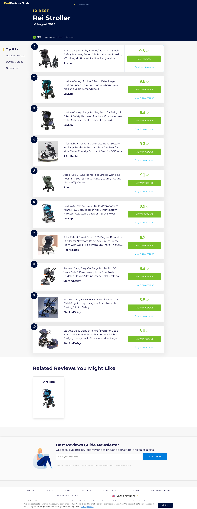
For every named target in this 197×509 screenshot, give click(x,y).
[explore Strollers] (48, 397)
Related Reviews (15, 55)
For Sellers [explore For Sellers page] (133, 490)
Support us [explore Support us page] (109, 490)
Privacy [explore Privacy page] (49, 490)
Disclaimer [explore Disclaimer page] (87, 490)
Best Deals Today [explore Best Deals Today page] (160, 490)
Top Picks (12, 49)
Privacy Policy (87, 506)
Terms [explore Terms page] (66, 490)
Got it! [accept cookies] (165, 505)
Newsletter (12, 68)
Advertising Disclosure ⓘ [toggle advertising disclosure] (67, 495)
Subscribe (155, 456)
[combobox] (98, 4)
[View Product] (98, 58)
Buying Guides (14, 61)
